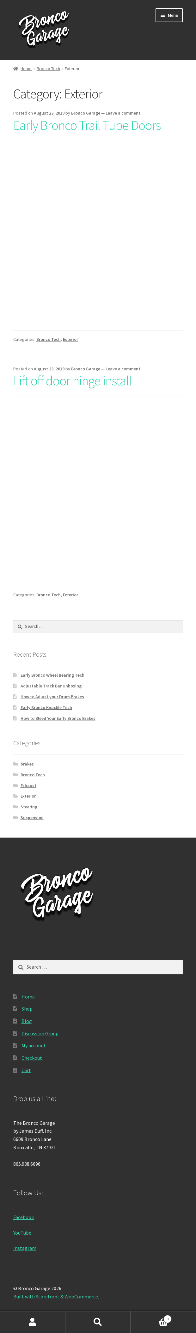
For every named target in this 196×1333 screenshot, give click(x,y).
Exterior (70, 339)
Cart (26, 1070)
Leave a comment (123, 113)
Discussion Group (39, 1033)
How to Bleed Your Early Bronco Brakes (58, 718)
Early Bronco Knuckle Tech (46, 707)
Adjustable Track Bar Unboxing (51, 686)
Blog (26, 1021)
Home (26, 68)
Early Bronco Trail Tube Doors (87, 125)
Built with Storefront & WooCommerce (55, 1296)
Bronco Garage (85, 113)
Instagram (24, 1248)
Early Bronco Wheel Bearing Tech (52, 675)
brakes (27, 764)
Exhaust (28, 785)
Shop (27, 1008)
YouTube (22, 1233)
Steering (29, 807)
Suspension (32, 817)
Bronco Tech (48, 68)
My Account (32, 1322)
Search (98, 1322)
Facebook (23, 1217)
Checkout (31, 1058)
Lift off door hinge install (72, 380)
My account (33, 1045)
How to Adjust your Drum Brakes (52, 697)
